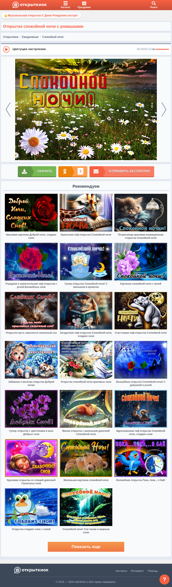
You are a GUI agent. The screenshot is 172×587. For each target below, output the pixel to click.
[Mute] (154, 49)
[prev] (8, 109)
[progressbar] (162, 49)
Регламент (137, 570)
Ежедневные (30, 37)
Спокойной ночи (53, 37)
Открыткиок (10, 37)
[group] (86, 49)
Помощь (153, 570)
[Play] (6, 49)
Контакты (121, 570)
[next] (164, 109)
